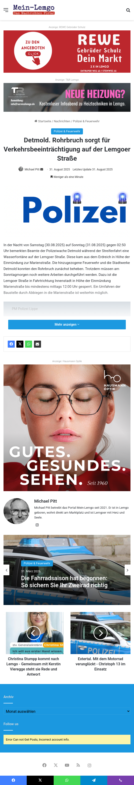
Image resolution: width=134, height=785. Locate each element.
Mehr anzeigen (67, 324)
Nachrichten (62, 121)
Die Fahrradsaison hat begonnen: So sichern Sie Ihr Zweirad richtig (64, 582)
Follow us (11, 724)
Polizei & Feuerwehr (86, 121)
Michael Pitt (32, 169)
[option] (67, 570)
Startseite (42, 121)
